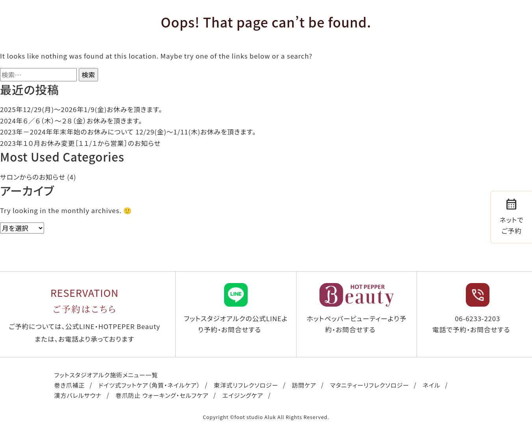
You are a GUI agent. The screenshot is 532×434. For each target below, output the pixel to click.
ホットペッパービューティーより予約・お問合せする (356, 309)
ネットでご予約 (512, 215)
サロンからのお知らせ (32, 177)
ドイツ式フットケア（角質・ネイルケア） (149, 385)
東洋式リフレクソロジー (246, 385)
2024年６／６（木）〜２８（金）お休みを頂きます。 (71, 120)
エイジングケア (242, 395)
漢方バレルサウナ (78, 395)
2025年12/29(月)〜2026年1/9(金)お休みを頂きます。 (81, 109)
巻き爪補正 (69, 385)
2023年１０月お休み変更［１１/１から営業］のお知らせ (80, 143)
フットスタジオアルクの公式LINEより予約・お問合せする (236, 309)
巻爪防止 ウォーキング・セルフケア (161, 395)
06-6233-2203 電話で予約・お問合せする (471, 309)
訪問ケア (304, 385)
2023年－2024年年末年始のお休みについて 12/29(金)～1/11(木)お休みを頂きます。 (128, 131)
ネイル (431, 385)
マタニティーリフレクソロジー (369, 385)
